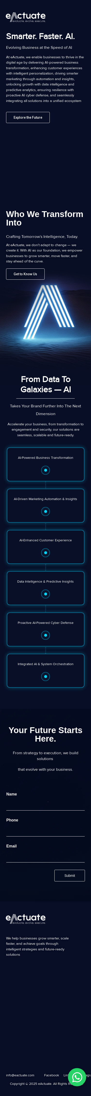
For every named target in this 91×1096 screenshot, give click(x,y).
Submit (69, 876)
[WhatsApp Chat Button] (77, 1077)
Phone (13, 820)
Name (12, 794)
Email (12, 846)
